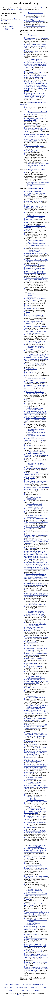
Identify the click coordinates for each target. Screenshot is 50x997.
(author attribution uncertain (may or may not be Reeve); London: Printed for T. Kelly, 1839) (36, 566)
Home (6, 987)
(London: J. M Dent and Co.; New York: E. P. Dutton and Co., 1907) (36, 787)
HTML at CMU (31, 499)
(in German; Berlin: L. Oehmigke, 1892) (36, 65)
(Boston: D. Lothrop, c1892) (35, 95)
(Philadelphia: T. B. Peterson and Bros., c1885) (35, 419)
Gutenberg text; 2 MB (33, 250)
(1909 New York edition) (37, 518)
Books (10, 990)
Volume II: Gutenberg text (34, 890)
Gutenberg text (31, 19)
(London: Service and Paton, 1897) (36, 904)
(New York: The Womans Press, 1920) (35, 119)
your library (14, 19)
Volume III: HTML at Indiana (35, 614)
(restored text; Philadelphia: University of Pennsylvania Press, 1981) (35, 193)
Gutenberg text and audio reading (36, 331)
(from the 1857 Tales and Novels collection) (34, 226)
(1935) (35, 666)
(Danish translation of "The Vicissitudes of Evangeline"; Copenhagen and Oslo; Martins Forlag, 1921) (36, 271)
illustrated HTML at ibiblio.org (36, 515)
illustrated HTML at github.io (35, 777)
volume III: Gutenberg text (35, 507)
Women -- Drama (9, 28)
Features (21, 990)
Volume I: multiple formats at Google (38, 163)
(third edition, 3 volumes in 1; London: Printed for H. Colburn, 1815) (35, 734)
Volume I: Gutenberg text (34, 889)
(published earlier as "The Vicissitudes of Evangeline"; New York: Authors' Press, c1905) (35, 413)
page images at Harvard (34, 61)
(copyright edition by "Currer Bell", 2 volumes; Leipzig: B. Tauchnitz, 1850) (36, 913)
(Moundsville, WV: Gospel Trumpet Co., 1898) (36, 129)
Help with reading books (12, 984)
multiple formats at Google (35, 408)
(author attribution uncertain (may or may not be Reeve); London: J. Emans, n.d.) (36, 576)
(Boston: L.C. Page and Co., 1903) (35, 439)
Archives (27, 990)
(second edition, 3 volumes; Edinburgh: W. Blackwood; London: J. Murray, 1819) (35, 752)
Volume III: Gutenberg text (35, 892)
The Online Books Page (25, 3)
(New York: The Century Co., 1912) (35, 857)
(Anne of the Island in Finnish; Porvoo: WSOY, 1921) (36, 488)
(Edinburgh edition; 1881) (36, 748)
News (15, 990)
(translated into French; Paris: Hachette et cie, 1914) (36, 595)
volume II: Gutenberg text (34, 505)
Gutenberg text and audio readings (37, 801)
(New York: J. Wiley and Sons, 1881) (36, 138)
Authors (26, 987)
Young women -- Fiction (35, 188)
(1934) (36, 482)
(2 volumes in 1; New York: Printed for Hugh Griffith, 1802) (36, 359)
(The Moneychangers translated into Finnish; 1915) (35, 938)
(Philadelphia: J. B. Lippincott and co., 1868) (33, 316)
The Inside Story (36, 990)
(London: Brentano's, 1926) (36, 681)
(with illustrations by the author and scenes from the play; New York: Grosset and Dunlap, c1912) (36, 850)
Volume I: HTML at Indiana (35, 346)
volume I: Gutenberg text (34, 504)
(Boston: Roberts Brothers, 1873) (35, 654)
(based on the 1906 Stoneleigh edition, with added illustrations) (33, 629)
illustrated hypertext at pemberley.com (33, 797)
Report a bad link (26, 984)
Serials (44, 987)
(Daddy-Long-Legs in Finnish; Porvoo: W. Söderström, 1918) (35, 945)
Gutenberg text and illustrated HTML (38, 354)
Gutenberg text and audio (34, 497)
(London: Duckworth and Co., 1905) (36, 473)
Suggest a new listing (39, 984)
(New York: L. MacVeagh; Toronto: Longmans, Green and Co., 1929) (36, 817)
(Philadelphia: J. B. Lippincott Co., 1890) (35, 322)
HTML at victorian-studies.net (36, 378)
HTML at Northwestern (34, 409)
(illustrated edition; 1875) (35, 616)
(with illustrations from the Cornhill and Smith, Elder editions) (36, 968)
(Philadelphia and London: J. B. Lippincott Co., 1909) (34, 392)
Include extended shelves (39, 8)
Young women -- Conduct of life (37, 112)
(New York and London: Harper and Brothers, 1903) (36, 584)
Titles (32, 987)
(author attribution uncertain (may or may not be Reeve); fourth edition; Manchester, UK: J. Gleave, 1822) (36, 555)
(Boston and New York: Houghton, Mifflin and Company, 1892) (35, 46)
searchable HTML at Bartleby (35, 800)
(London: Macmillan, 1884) (35, 894)
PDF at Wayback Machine (34, 453)
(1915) (34, 951)
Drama (6, 29)
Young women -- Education (36, 169)
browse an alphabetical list (16, 9)
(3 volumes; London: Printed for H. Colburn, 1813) (35, 726)
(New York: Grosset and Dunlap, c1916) (35, 831)
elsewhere (4, 20)
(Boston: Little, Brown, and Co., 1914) (34, 928)
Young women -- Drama (35, 13)
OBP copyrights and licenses (25, 995)
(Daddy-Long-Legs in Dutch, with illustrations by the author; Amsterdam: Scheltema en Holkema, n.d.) (36, 955)
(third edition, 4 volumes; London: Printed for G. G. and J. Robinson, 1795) (36, 767)
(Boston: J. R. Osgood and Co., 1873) (36, 260)
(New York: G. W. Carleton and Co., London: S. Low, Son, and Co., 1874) (36, 387)
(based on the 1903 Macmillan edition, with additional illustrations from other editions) (36, 279)
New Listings (19, 987)
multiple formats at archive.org (36, 243)
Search (11, 987)
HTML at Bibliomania (33, 251)
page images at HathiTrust (34, 59)
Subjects (37, 987)
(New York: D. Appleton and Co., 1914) (35, 76)
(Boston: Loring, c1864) (35, 364)
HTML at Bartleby (32, 17)
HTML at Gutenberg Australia (36, 216)
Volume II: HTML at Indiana (35, 347)
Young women (9, 26)
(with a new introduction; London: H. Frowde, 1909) (36, 719)
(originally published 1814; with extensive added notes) (36, 877)
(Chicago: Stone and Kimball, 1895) (35, 812)
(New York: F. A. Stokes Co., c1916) (36, 299)
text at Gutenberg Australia (35, 217)
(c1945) (34, 201)
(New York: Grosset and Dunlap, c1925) (36, 712)
